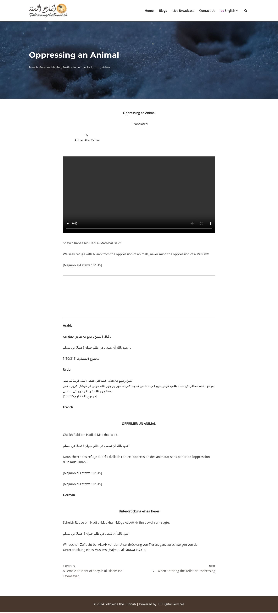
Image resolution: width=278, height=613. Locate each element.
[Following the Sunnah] (48, 10)
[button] (237, 10)
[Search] (245, 10)
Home (149, 11)
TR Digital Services (171, 605)
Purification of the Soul (77, 67)
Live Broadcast (183, 11)
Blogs (163, 11)
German (44, 67)
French (33, 67)
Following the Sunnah (120, 605)
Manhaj (56, 67)
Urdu (97, 67)
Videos (106, 67)
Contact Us (207, 11)
